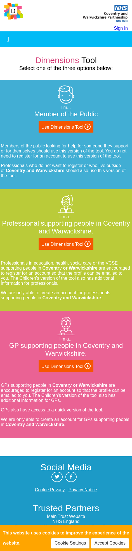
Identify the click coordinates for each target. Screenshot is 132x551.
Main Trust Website (66, 516)
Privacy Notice (83, 489)
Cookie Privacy (50, 489)
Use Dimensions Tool (66, 127)
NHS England (66, 521)
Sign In (121, 28)
